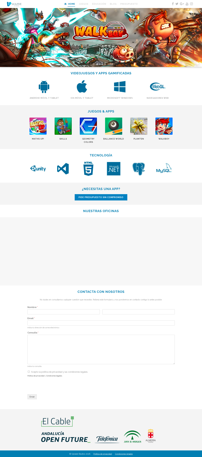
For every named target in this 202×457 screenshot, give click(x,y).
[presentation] (47, 390)
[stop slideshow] (108, 64)
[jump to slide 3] (102, 64)
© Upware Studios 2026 (79, 454)
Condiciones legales (124, 454)
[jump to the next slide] (198, 37)
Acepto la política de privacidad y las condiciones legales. (59, 372)
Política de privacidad (102, 454)
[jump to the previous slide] (4, 37)
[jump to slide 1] (97, 64)
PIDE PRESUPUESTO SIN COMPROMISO (138, 197)
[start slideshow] (94, 64)
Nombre (32, 307)
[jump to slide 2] (99, 64)
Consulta (32, 332)
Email (31, 318)
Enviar (32, 397)
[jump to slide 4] (105, 64)
